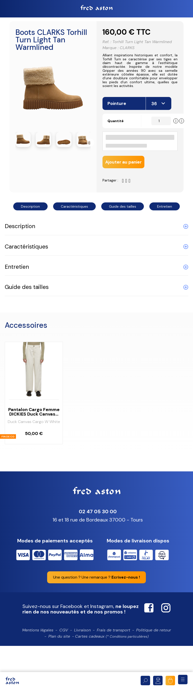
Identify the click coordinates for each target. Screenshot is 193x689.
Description (30, 235)
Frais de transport (113, 658)
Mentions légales (37, 658)
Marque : (110, 49)
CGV (63, 658)
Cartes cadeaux (112, 664)
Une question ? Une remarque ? (96, 605)
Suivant (90, 143)
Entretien (164, 235)
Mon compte (158, 680)
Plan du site (59, 664)
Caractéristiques (74, 235)
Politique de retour (153, 658)
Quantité (117, 148)
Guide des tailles (122, 235)
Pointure (117, 131)
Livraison (82, 658)
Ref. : (106, 43)
